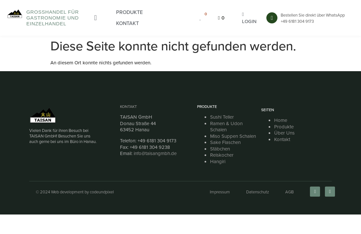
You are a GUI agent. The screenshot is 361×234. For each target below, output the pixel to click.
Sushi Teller (222, 117)
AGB (289, 192)
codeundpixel (102, 192)
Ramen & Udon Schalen (226, 127)
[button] (129, 12)
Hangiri (217, 161)
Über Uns (284, 132)
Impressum (220, 192)
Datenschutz (257, 192)
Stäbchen (220, 148)
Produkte (284, 126)
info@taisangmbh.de (155, 153)
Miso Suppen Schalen (233, 136)
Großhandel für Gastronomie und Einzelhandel (52, 17)
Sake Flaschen (225, 142)
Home (280, 120)
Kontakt (128, 107)
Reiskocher (222, 155)
